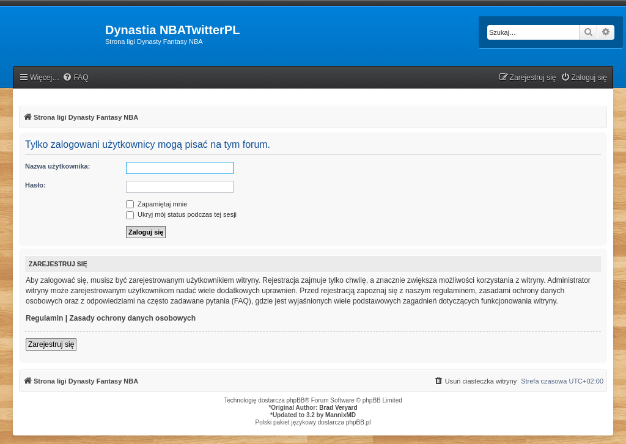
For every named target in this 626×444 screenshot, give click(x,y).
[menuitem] (75, 78)
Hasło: (35, 185)
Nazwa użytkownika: (57, 166)
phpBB (296, 400)
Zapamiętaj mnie (156, 204)
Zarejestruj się (51, 344)
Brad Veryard (338, 407)
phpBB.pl (358, 422)
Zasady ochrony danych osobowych (132, 318)
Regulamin (44, 318)
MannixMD (340, 415)
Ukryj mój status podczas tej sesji (181, 214)
